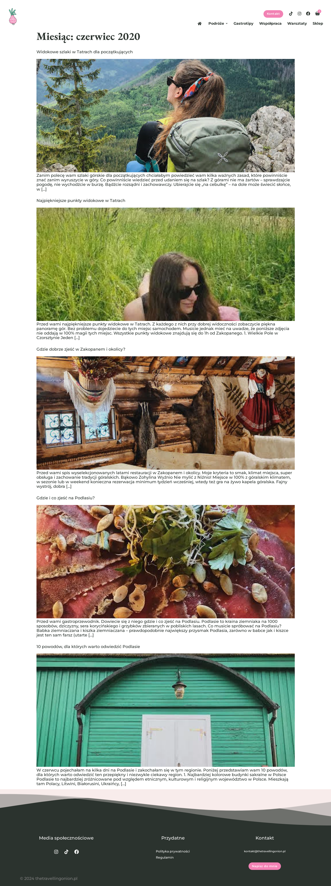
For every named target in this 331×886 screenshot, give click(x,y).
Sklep (318, 23)
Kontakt (273, 13)
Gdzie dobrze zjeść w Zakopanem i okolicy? (80, 349)
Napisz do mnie (265, 860)
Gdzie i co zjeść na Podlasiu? (65, 497)
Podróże (218, 23)
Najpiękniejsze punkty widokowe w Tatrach (80, 200)
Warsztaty (297, 23)
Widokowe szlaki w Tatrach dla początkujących (84, 51)
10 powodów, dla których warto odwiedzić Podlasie (88, 646)
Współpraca (270, 23)
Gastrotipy (244, 23)
